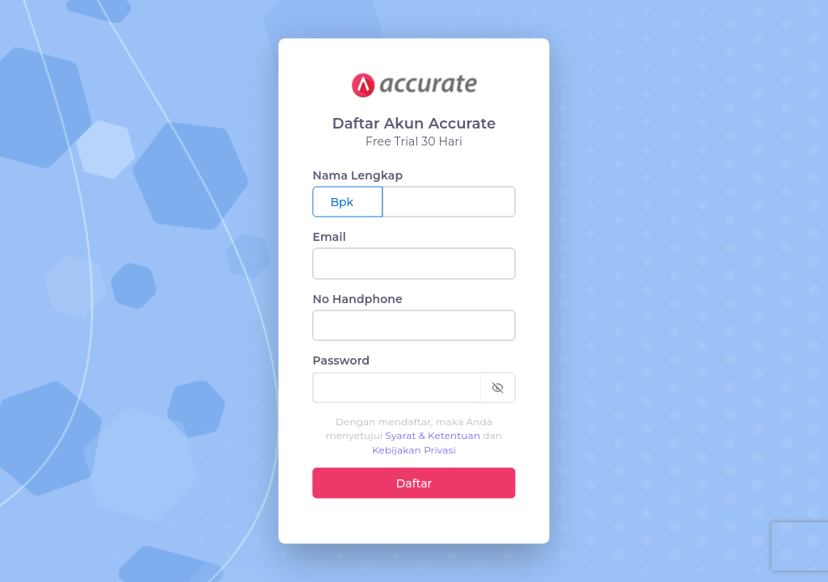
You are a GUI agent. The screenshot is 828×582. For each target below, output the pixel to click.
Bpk (341, 202)
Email (328, 237)
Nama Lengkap (357, 174)
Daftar (414, 482)
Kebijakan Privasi (414, 449)
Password (341, 360)
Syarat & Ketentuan (433, 435)
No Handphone (357, 298)
